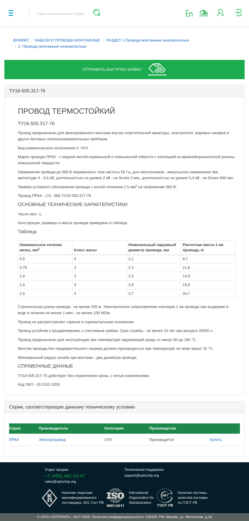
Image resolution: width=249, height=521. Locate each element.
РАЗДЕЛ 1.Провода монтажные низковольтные (147, 40)
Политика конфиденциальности (117, 517)
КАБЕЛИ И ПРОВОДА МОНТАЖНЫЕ (67, 40)
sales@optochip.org (60, 482)
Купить (216, 439)
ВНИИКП (21, 40)
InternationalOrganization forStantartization (141, 498)
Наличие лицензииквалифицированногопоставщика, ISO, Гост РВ (83, 498)
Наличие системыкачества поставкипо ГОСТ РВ (193, 498)
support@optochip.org (141, 475)
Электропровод (52, 439)
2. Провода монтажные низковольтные (52, 46)
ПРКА (14, 439)
